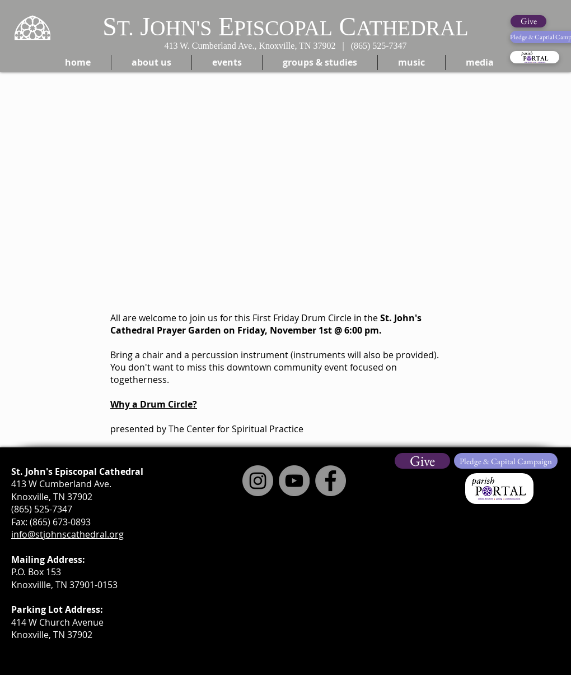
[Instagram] (257, 480)
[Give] (528, 21)
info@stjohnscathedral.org (67, 534)
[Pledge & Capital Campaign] (506, 461)
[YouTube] (294, 480)
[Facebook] (330, 480)
